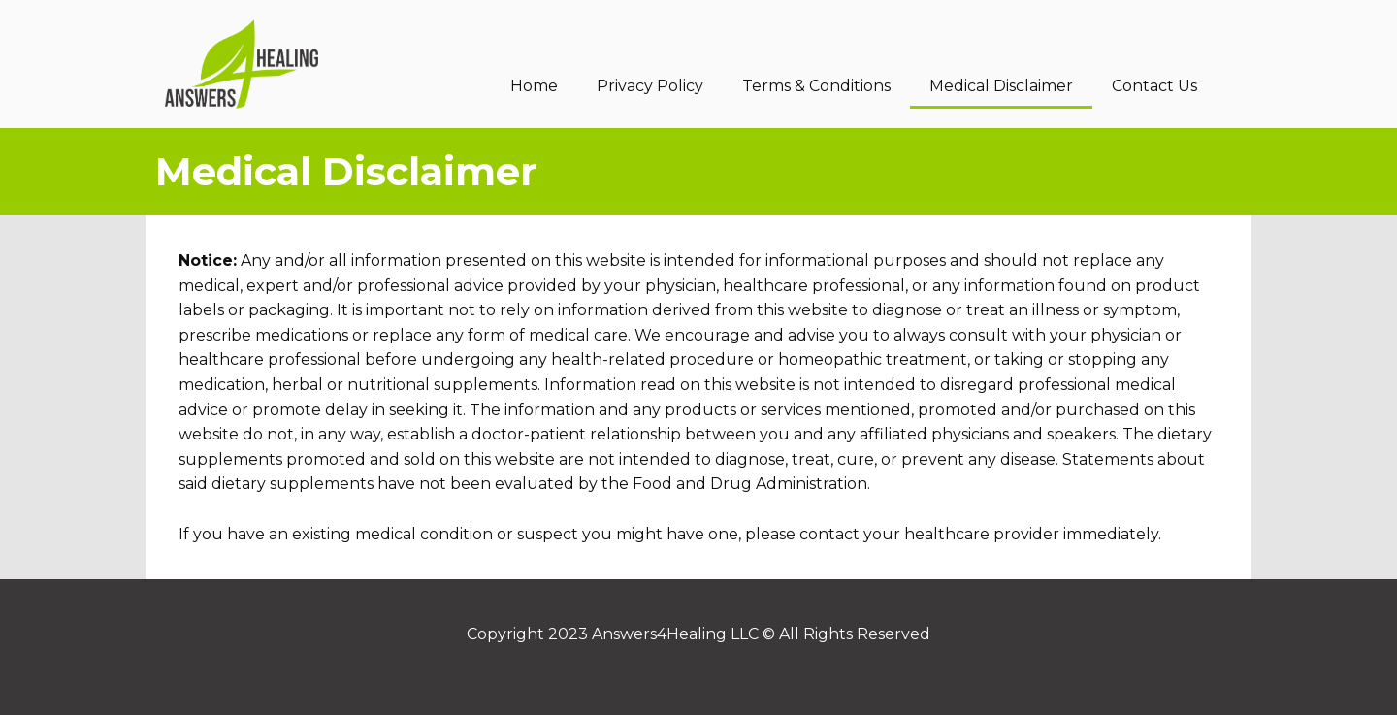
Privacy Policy (650, 86)
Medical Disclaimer (1001, 86)
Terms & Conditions (816, 86)
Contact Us (1154, 86)
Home (534, 86)
